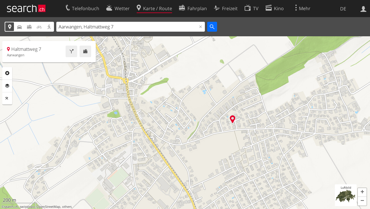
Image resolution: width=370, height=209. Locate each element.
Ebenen (7, 86)
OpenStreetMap (48, 207)
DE (343, 9)
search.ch (11, 207)
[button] (362, 192)
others (67, 207)
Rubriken (7, 73)
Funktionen (7, 98)
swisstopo (27, 207)
